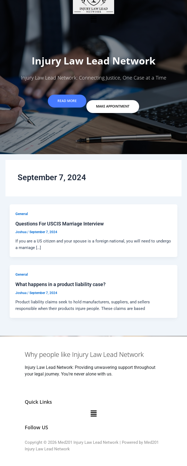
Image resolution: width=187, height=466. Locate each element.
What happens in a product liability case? (60, 284)
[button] (93, 19)
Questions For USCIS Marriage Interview (59, 224)
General (21, 214)
